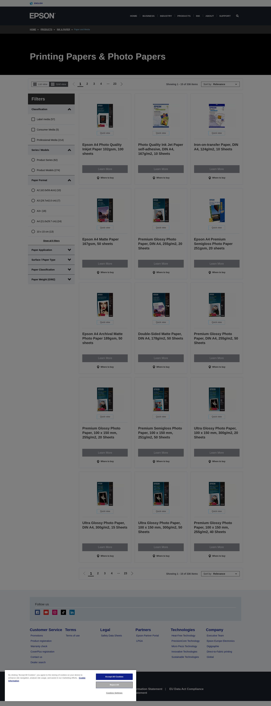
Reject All (114, 685)
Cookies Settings (114, 693)
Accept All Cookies (114, 677)
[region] (70, 685)
